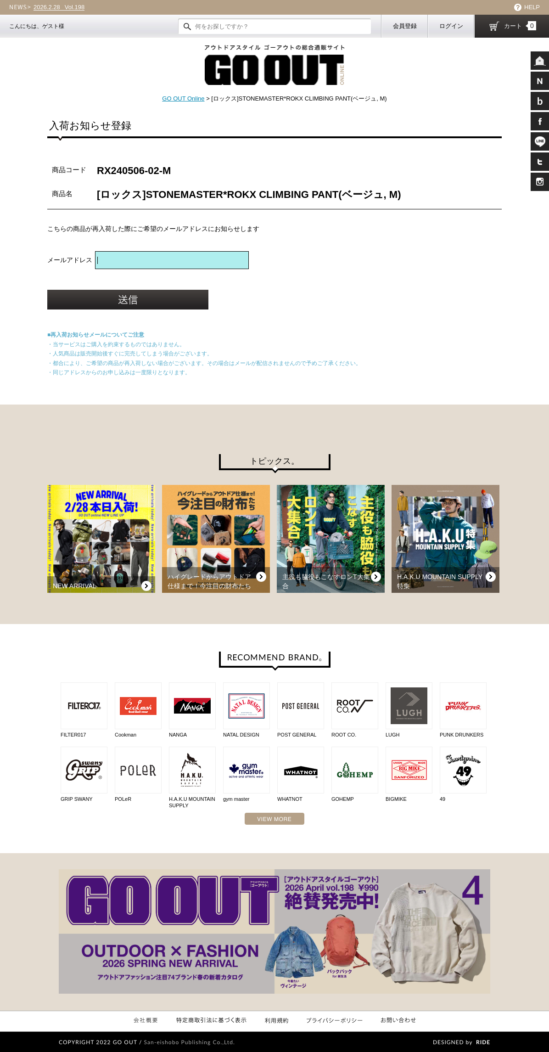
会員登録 (405, 26)
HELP (532, 7)
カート (520, 25)
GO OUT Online (183, 98)
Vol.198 (59, 7)
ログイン (451, 26)
